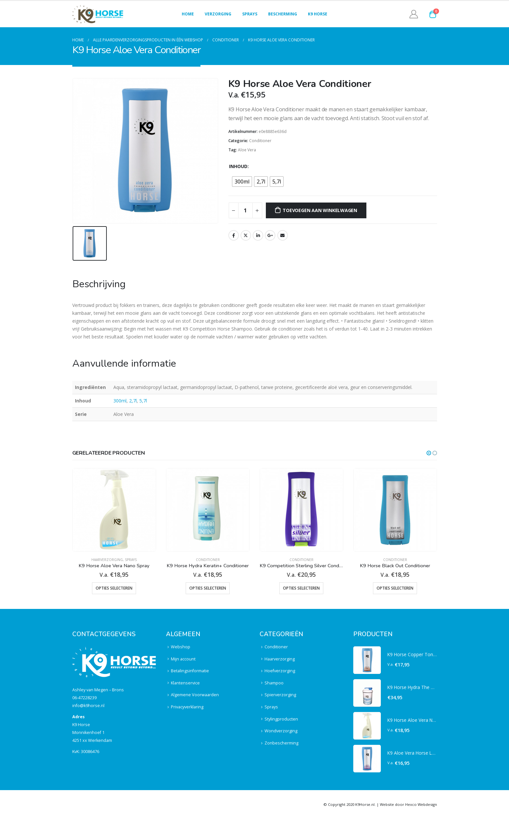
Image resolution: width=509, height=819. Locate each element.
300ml (120, 401)
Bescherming (282, 14)
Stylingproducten (281, 719)
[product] (114, 509)
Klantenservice (185, 683)
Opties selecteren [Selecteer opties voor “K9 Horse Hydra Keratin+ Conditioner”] (207, 588)
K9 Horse (317, 14)
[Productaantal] (245, 210)
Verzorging (218, 14)
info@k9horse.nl (88, 705)
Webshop (180, 647)
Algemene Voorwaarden (195, 695)
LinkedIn (258, 235)
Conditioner (260, 140)
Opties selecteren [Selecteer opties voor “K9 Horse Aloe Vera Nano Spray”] (114, 588)
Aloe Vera (247, 150)
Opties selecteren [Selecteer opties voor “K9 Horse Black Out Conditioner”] (395, 588)
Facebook (233, 235)
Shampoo (274, 683)
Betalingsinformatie (190, 671)
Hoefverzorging (280, 671)
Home (188, 14)
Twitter (246, 235)
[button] (429, 453)
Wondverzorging (281, 731)
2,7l (133, 401)
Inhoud (238, 166)
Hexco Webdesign (421, 804)
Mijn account (183, 659)
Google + (270, 235)
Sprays (249, 14)
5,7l (143, 401)
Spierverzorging (280, 695)
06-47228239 (84, 697)
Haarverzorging (107, 559)
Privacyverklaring (187, 707)
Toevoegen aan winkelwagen (320, 210)
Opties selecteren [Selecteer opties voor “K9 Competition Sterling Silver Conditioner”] (301, 588)
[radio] (242, 181)
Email (282, 235)
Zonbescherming (281, 743)
